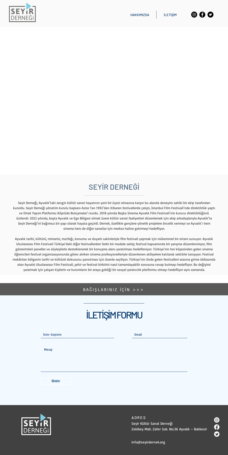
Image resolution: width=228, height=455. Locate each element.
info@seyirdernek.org (148, 442)
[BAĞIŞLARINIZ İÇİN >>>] (114, 289)
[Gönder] (56, 381)
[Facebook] (202, 15)
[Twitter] (210, 15)
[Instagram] (194, 15)
